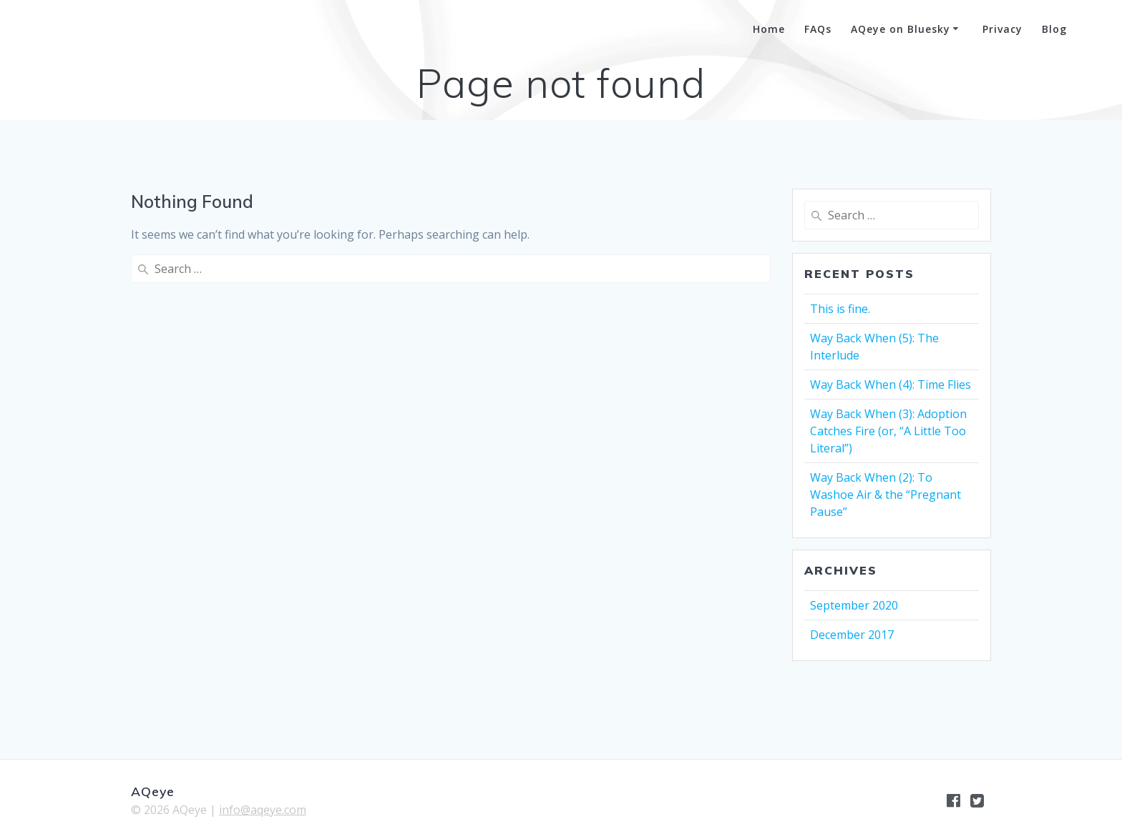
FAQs (817, 29)
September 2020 (854, 605)
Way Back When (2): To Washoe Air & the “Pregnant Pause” (885, 495)
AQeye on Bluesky (900, 29)
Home (769, 29)
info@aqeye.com (262, 810)
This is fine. (840, 309)
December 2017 (852, 634)
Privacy (1002, 29)
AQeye (84, 30)
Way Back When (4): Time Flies (890, 384)
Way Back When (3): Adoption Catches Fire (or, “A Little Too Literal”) (888, 431)
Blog (1054, 29)
